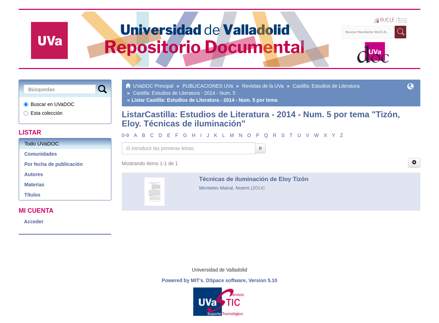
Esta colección (43, 113)
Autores (33, 174)
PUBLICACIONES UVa (208, 86)
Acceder (33, 221)
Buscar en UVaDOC (49, 104)
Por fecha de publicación (53, 164)
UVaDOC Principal (153, 86)
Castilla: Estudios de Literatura (326, 86)
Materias (34, 184)
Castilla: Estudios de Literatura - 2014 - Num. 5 (184, 93)
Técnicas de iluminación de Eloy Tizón (253, 179)
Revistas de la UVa (263, 86)
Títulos (32, 195)
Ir (260, 148)
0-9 (125, 135)
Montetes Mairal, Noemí (224, 188)
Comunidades (40, 154)
